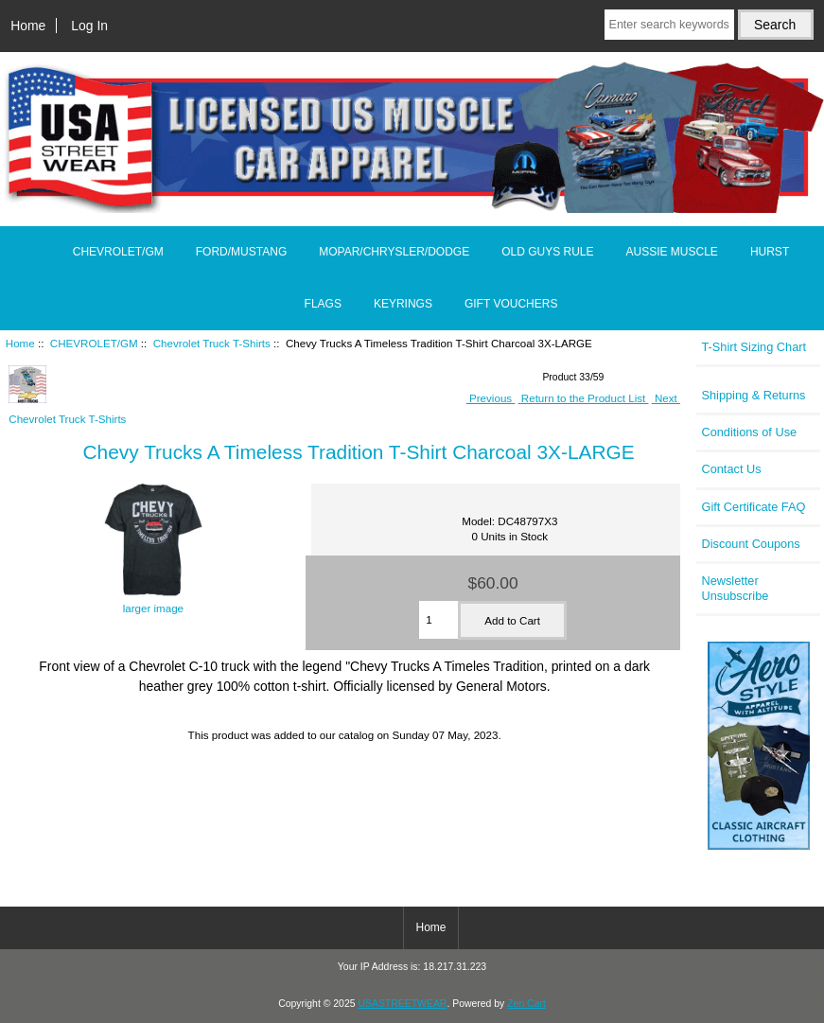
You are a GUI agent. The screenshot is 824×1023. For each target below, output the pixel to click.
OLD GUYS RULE (547, 251)
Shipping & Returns (753, 395)
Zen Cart (526, 1003)
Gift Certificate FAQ (753, 507)
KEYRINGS (403, 303)
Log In (89, 25)
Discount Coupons (750, 544)
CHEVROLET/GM (94, 343)
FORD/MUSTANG (241, 251)
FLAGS (323, 303)
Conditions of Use (749, 432)
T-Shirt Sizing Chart (753, 347)
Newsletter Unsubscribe (734, 588)
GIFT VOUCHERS (511, 303)
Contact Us (731, 469)
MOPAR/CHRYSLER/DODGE (394, 251)
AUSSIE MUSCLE (672, 251)
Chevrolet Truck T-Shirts (212, 343)
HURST (769, 251)
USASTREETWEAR (402, 1003)
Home (27, 25)
